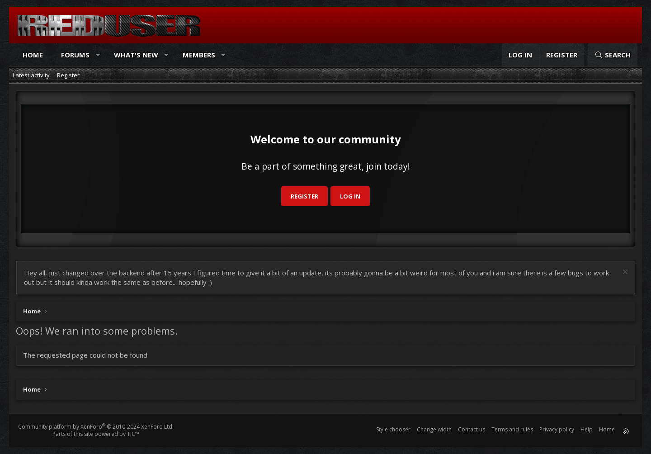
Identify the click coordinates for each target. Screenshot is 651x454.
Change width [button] (434, 429)
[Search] (612, 54)
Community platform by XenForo (96, 426)
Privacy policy (556, 429)
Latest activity (31, 75)
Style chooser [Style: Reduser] (393, 429)
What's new (136, 54)
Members (199, 54)
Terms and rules (512, 429)
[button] (98, 54)
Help (586, 429)
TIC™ (133, 434)
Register (68, 75)
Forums (75, 54)
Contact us (471, 429)
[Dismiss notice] (624, 273)
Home (33, 54)
